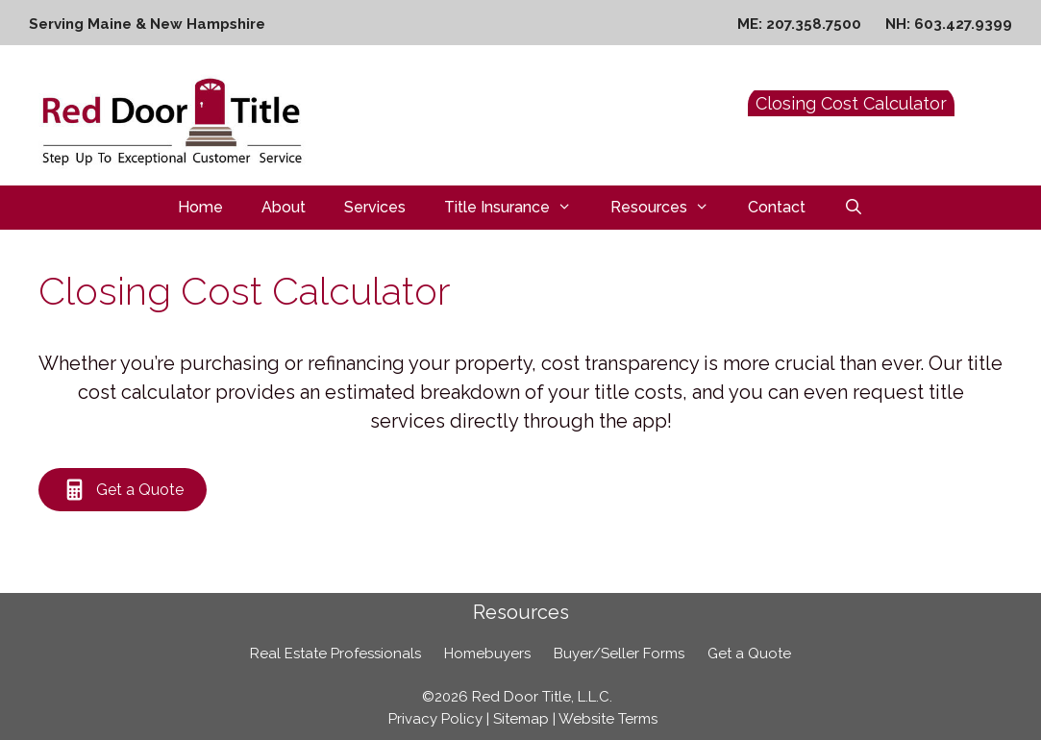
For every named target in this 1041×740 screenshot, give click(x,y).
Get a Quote (749, 653)
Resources (669, 207)
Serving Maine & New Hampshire (147, 24)
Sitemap (521, 719)
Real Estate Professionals (335, 653)
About (283, 207)
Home (200, 207)
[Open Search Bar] (854, 207)
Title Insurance (517, 207)
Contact (777, 207)
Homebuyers (487, 653)
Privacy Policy (435, 719)
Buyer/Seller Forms (619, 653)
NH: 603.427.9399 (948, 24)
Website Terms (607, 719)
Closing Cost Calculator (851, 103)
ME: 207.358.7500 (799, 24)
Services (375, 207)
